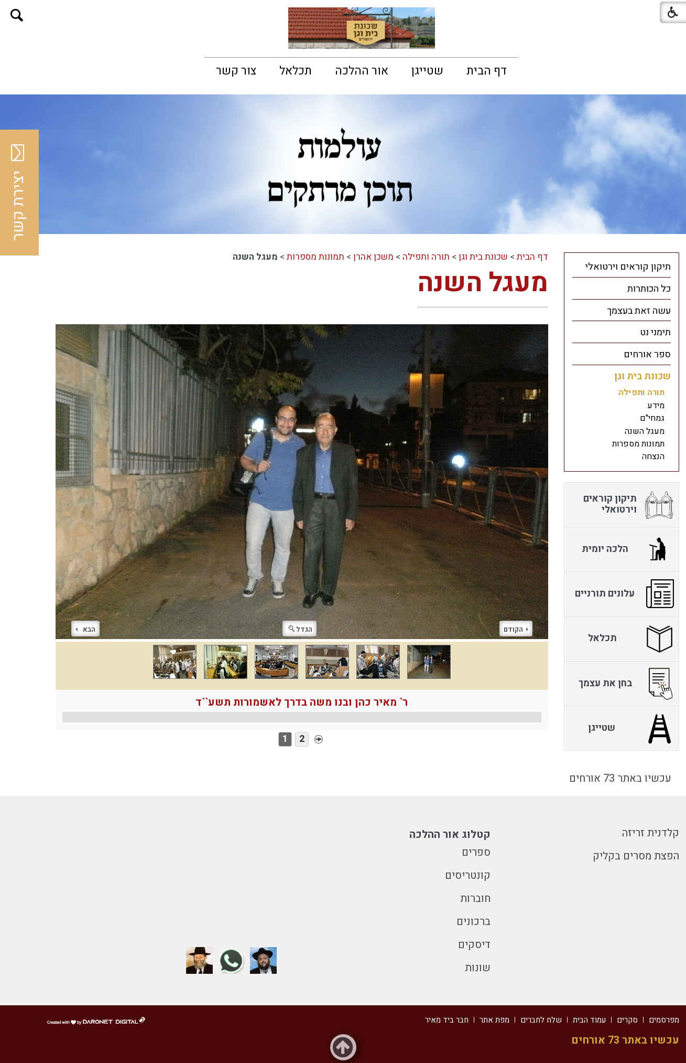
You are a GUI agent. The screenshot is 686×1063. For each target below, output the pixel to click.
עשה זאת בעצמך (639, 311)
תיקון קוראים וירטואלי (628, 267)
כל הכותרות (649, 289)
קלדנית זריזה (650, 833)
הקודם (516, 629)
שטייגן (427, 70)
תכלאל (295, 70)
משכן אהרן (373, 256)
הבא (85, 629)
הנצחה (653, 456)
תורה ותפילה (426, 256)
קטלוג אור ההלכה (450, 834)
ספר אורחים (647, 354)
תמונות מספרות (315, 256)
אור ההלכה (361, 70)
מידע (656, 405)
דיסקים (474, 944)
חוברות (475, 898)
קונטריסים (468, 875)
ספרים (476, 852)
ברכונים (473, 921)
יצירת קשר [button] (18, 192)
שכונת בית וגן (483, 256)
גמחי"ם (652, 418)
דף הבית (486, 70)
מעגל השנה (482, 283)
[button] (17, 15)
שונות (478, 967)
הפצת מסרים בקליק (636, 856)
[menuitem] (486, 71)
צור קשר (236, 70)
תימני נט (655, 332)
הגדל (300, 629)
